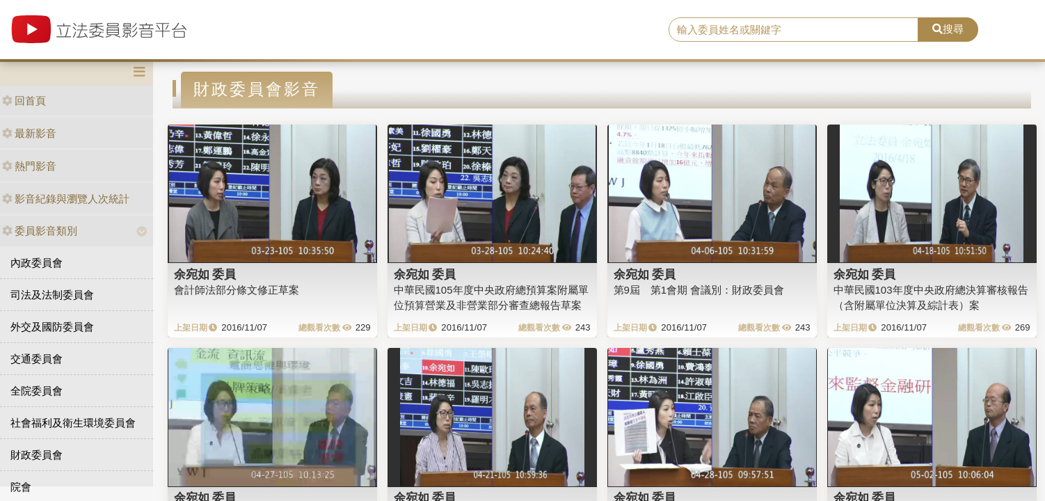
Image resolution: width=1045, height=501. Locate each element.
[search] (794, 29)
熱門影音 (29, 166)
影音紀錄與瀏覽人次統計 (65, 199)
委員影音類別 (39, 231)
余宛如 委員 (205, 274)
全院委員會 (36, 391)
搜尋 (948, 29)
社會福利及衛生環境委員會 (73, 423)
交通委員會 (36, 359)
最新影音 (29, 133)
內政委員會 (36, 263)
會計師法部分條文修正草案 (236, 290)
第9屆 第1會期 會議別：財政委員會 (699, 290)
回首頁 (24, 100)
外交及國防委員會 (52, 327)
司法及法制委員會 (52, 295)
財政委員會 (36, 455)
